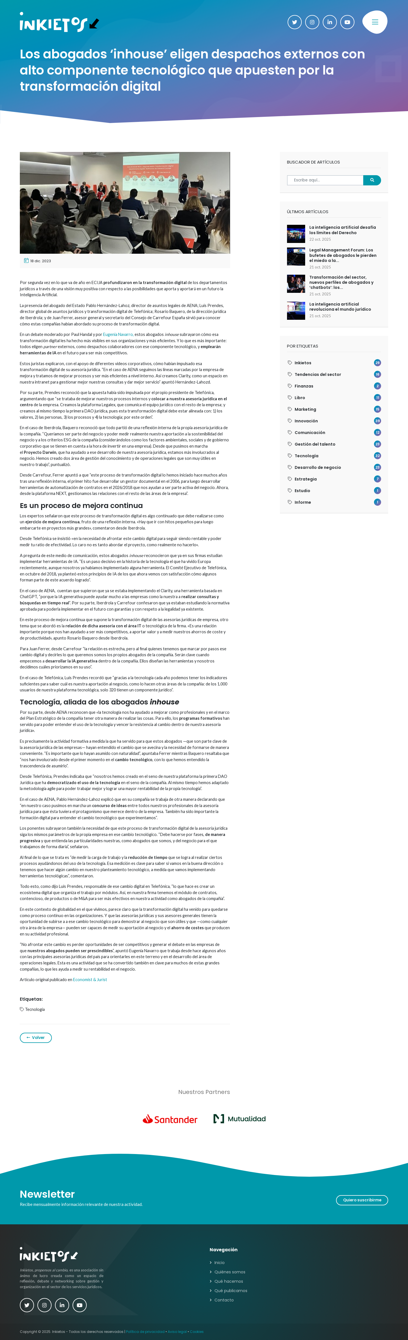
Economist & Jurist (90, 979)
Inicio (219, 1262)
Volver (36, 1037)
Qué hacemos (228, 1281)
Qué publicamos (230, 1291)
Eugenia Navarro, (118, 334)
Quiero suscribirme (362, 1200)
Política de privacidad (145, 1331)
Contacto (224, 1300)
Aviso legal (177, 1331)
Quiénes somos (229, 1272)
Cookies (197, 1331)
